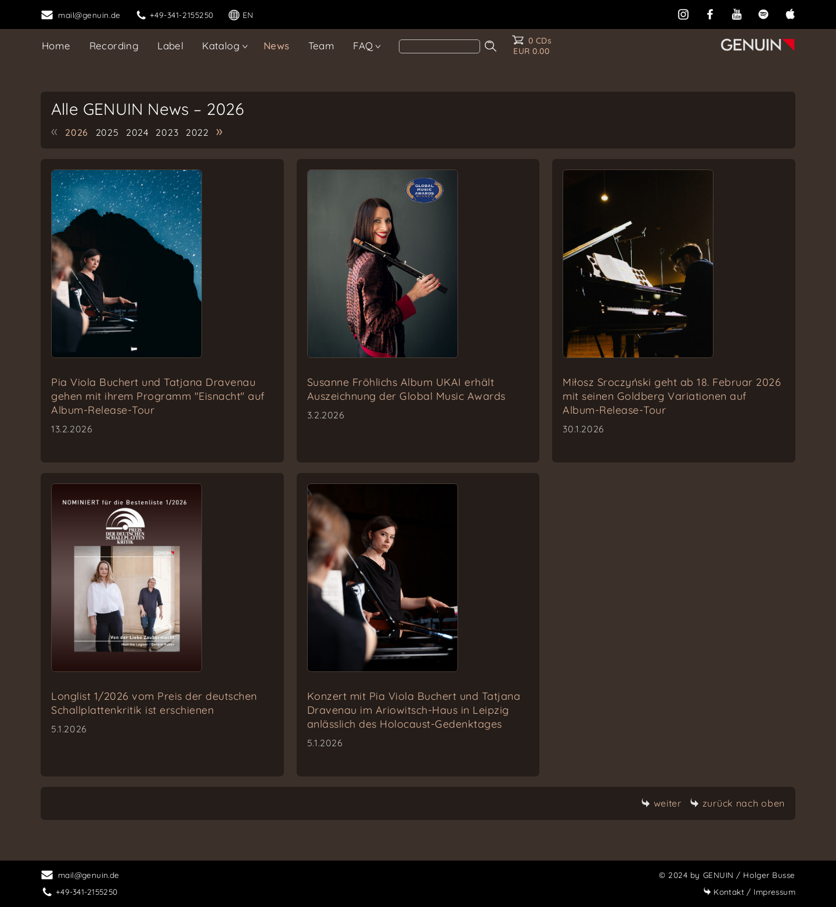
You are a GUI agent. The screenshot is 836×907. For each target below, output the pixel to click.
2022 (197, 132)
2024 (137, 132)
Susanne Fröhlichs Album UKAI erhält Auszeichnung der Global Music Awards (406, 389)
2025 (107, 132)
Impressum (749, 892)
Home (56, 45)
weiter (661, 803)
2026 (76, 132)
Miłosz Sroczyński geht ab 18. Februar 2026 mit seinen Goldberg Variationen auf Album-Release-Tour (672, 396)
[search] (439, 46)
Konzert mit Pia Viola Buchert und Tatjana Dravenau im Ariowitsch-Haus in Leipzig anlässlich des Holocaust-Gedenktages (414, 710)
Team (321, 45)
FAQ (363, 45)
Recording (114, 45)
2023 (167, 132)
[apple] (790, 13)
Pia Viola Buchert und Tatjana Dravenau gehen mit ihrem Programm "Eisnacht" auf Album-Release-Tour (158, 396)
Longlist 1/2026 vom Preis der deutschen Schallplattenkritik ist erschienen (154, 703)
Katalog (221, 45)
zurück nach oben (737, 803)
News (277, 45)
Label (170, 45)
